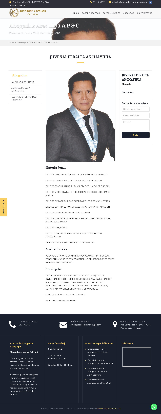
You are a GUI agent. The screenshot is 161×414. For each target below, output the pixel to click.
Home (11, 43)
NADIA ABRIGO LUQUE (22, 82)
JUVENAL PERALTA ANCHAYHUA (20, 89)
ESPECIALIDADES (111, 13)
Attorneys (21, 43)
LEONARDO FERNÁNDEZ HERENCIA (23, 98)
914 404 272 (99, 2)
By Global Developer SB (108, 408)
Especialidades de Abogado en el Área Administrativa (97, 371)
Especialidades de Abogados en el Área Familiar (97, 352)
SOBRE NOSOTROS (91, 13)
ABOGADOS (128, 13)
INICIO (76, 13)
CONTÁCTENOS (144, 13)
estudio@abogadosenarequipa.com (129, 2)
